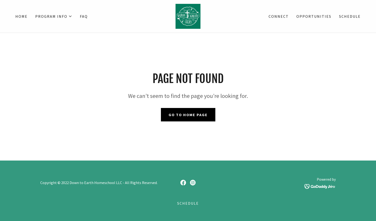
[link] (188, 15)
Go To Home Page (188, 114)
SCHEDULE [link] (350, 16)
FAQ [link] (84, 16)
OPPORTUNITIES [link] (313, 16)
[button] (53, 16)
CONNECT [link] (279, 16)
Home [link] (21, 16)
